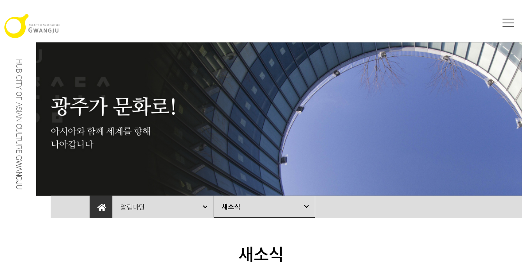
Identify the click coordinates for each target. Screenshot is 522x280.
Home (101, 207)
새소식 (231, 206)
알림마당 (132, 207)
